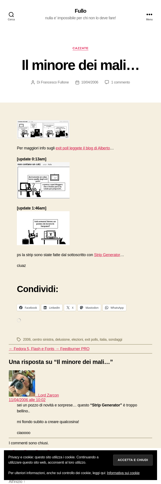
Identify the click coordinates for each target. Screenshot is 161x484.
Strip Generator (107, 255)
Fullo (80, 11)
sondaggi (115, 339)
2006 (27, 339)
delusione (62, 339)
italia (103, 339)
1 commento (120, 82)
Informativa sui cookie (123, 473)
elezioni (77, 339)
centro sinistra (43, 339)
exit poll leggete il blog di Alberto (83, 148)
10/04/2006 (89, 82)
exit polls (91, 339)
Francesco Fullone (55, 82)
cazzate (81, 48)
